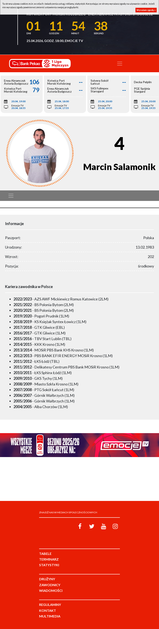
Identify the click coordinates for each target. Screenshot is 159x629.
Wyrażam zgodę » (146, 10)
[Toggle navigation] (120, 63)
